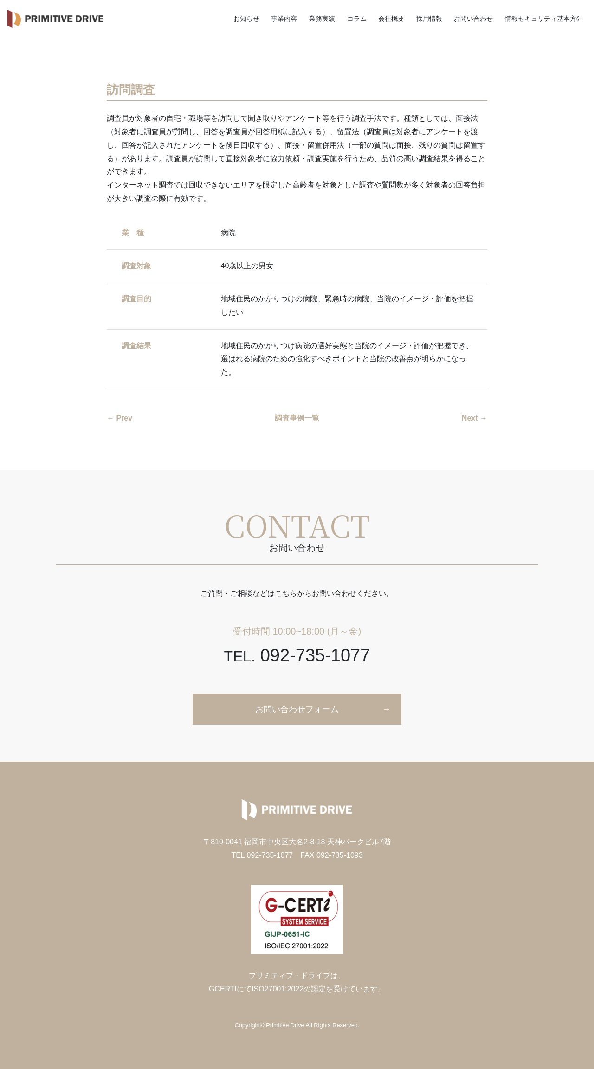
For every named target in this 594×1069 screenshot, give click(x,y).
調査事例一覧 (297, 418)
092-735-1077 (297, 655)
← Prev (119, 418)
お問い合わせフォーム (297, 709)
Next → (474, 418)
